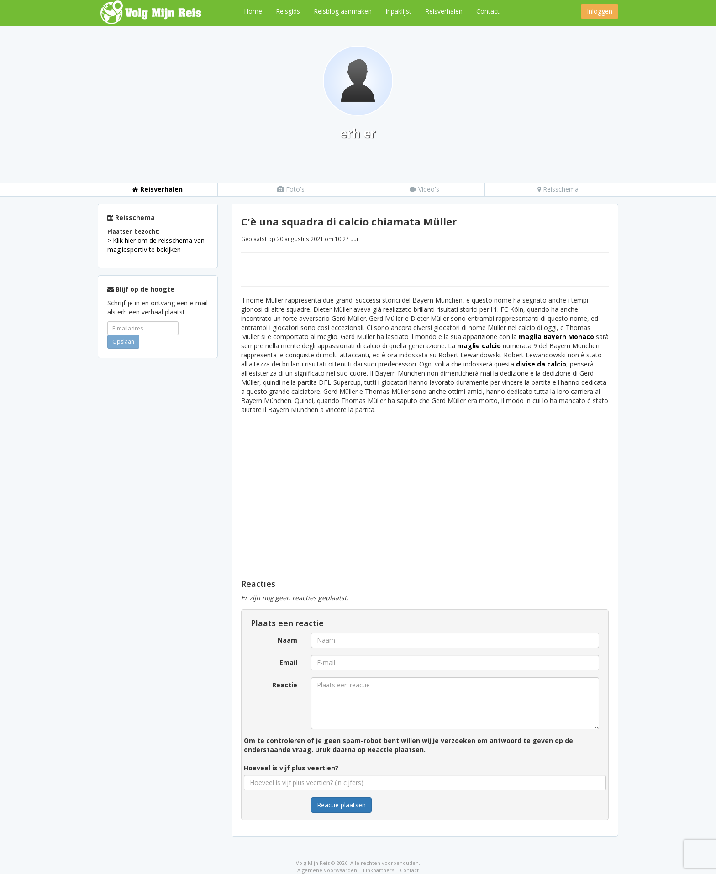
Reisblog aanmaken (343, 11)
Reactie (284, 684)
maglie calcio (479, 345)
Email (288, 662)
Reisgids (288, 11)
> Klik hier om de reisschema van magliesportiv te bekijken (156, 245)
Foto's (291, 189)
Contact (488, 11)
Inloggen (599, 11)
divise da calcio (541, 364)
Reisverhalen (444, 11)
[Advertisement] (158, 502)
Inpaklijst (398, 11)
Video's (424, 189)
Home (253, 11)
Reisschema (558, 189)
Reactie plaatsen (341, 805)
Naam (287, 640)
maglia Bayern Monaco (556, 336)
